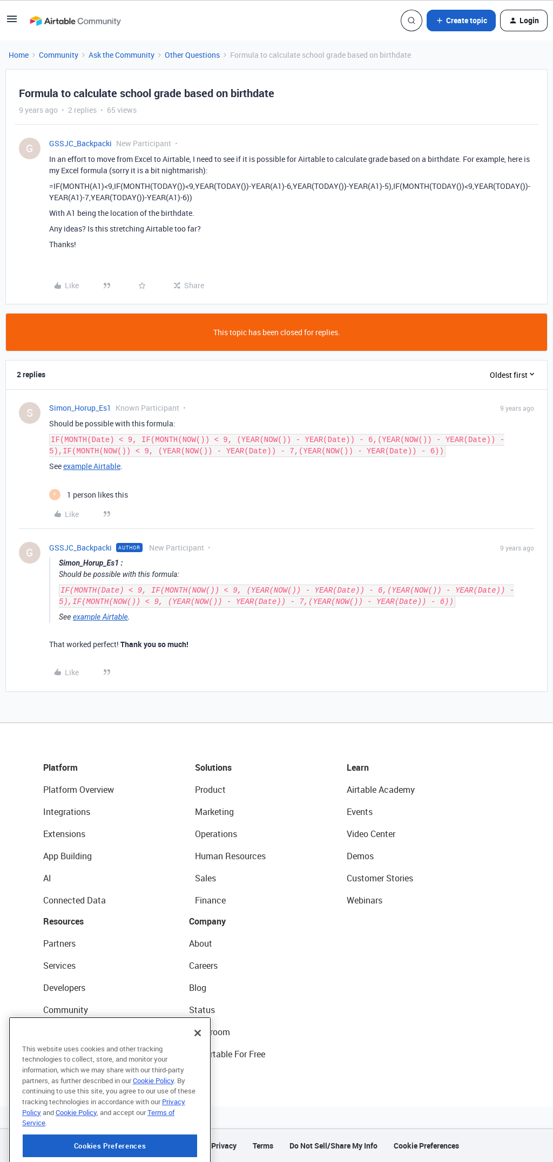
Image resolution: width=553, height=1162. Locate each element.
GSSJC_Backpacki (80, 143)
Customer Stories (380, 878)
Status (202, 1010)
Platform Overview (78, 790)
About (200, 943)
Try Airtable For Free (227, 1054)
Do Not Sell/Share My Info (333, 1145)
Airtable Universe (75, 1054)
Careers (203, 965)
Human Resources (230, 856)
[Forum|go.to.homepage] (75, 20)
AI (47, 878)
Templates (63, 1032)
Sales (205, 878)
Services (59, 965)
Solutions (213, 767)
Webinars (364, 900)
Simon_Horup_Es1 (80, 408)
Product (210, 790)
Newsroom (209, 1032)
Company (207, 921)
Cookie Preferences (426, 1145)
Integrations (66, 812)
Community (58, 55)
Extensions (64, 834)
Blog (197, 988)
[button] (11, 22)
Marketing (214, 812)
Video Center (371, 834)
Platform (60, 767)
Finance (210, 900)
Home (19, 55)
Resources (63, 921)
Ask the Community (121, 55)
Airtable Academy (381, 790)
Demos (360, 856)
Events (360, 812)
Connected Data (74, 900)
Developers (64, 988)
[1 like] (88, 494)
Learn (358, 767)
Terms (263, 1145)
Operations (216, 834)
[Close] (198, 1077)
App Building (67, 856)
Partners (59, 943)
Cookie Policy (153, 1125)
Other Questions (192, 55)
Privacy (224, 1145)
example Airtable (91, 466)
